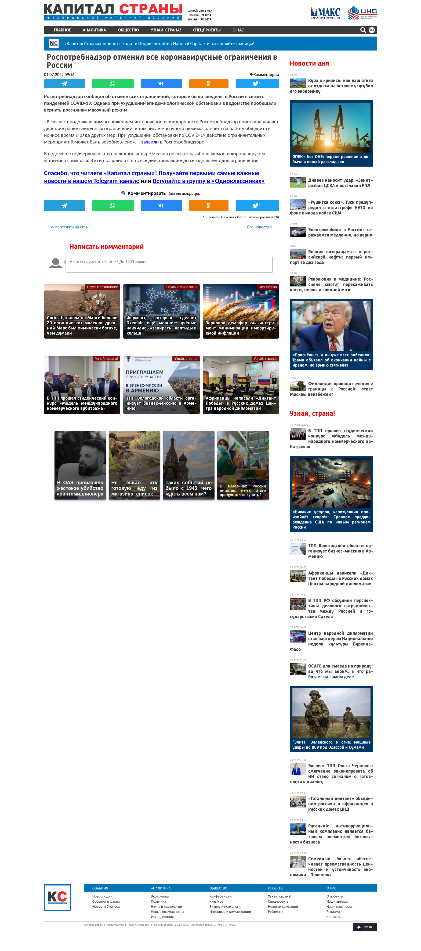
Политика (158, 901)
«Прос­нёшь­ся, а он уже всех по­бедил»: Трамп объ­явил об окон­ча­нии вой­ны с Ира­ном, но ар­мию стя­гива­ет (331, 360)
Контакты (334, 916)
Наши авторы (337, 901)
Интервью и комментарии (230, 911)
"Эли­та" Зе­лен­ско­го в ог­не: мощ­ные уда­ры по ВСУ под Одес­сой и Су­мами (331, 745)
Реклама (333, 911)
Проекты (275, 888)
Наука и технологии (102, 287)
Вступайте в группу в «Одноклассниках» (209, 181)
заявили (150, 142)
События (100, 888)
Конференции (220, 896)
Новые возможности (167, 911)
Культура (216, 901)
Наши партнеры (339, 906)
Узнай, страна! (166, 30)
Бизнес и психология (225, 906)
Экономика (268, 287)
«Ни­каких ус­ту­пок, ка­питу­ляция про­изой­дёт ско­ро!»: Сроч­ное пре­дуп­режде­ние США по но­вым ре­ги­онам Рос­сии (331, 519)
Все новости (258, 226)
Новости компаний (283, 906)
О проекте (334, 896)
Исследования (162, 916)
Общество (128, 30)
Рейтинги (275, 911)
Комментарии (266, 74)
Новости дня (309, 63)
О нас (238, 30)
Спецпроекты (207, 30)
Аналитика (94, 30)
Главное (62, 30)
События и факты (106, 901)
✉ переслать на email (70, 226)
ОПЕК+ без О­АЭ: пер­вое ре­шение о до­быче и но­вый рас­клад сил (331, 159)
